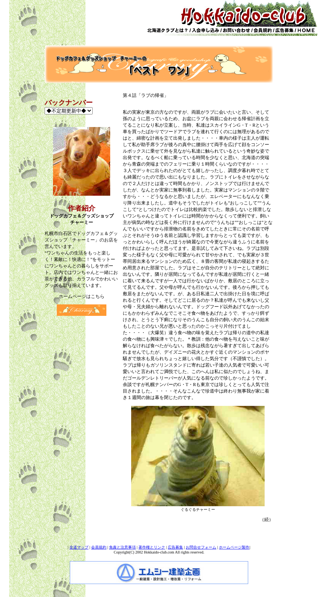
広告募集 (175, 547)
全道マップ (78, 547)
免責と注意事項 (122, 547)
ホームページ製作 (234, 547)
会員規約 (98, 547)
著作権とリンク (151, 547)
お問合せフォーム (201, 547)
